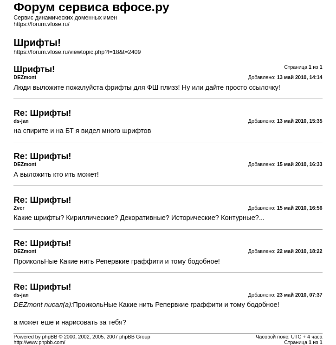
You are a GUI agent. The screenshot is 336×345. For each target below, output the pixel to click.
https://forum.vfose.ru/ (41, 24)
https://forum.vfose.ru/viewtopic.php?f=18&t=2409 (77, 52)
